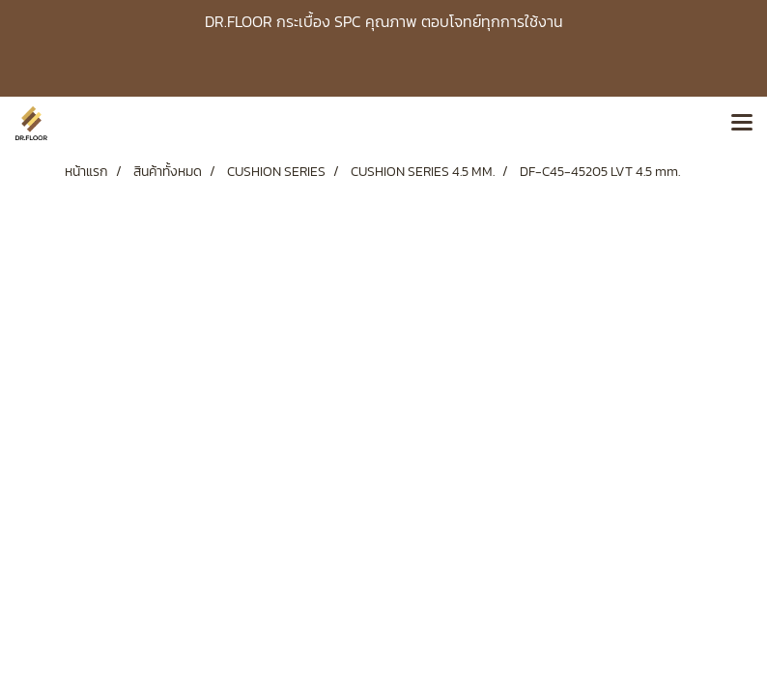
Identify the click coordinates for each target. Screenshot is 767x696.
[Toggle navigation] (742, 123)
